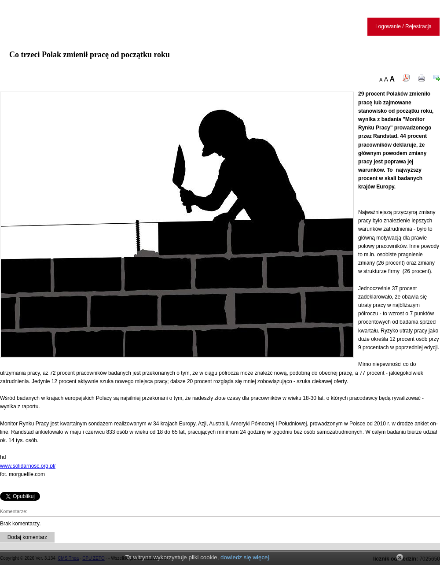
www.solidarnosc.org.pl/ (27, 466)
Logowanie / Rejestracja (403, 26)
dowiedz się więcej (244, 557)
